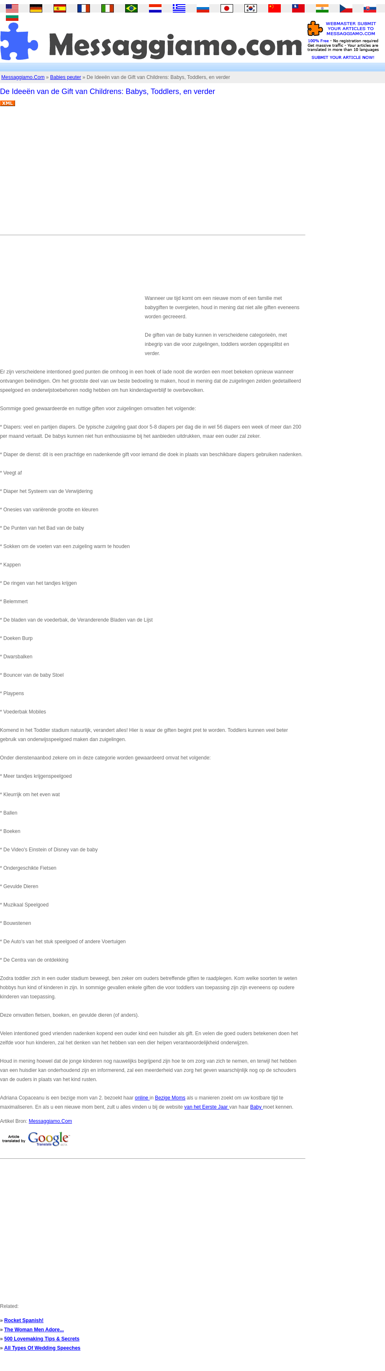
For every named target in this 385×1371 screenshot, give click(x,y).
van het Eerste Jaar (206, 1107)
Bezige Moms (170, 1098)
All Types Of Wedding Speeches (42, 1348)
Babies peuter (65, 77)
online (142, 1098)
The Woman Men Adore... (34, 1330)
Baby (256, 1107)
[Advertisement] (135, 173)
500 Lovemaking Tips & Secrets (42, 1339)
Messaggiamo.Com (22, 77)
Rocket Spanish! (24, 1320)
